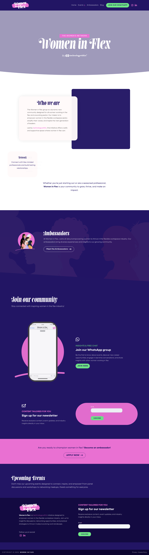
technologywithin (40, 515)
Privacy (134, 552)
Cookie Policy (142, 552)
